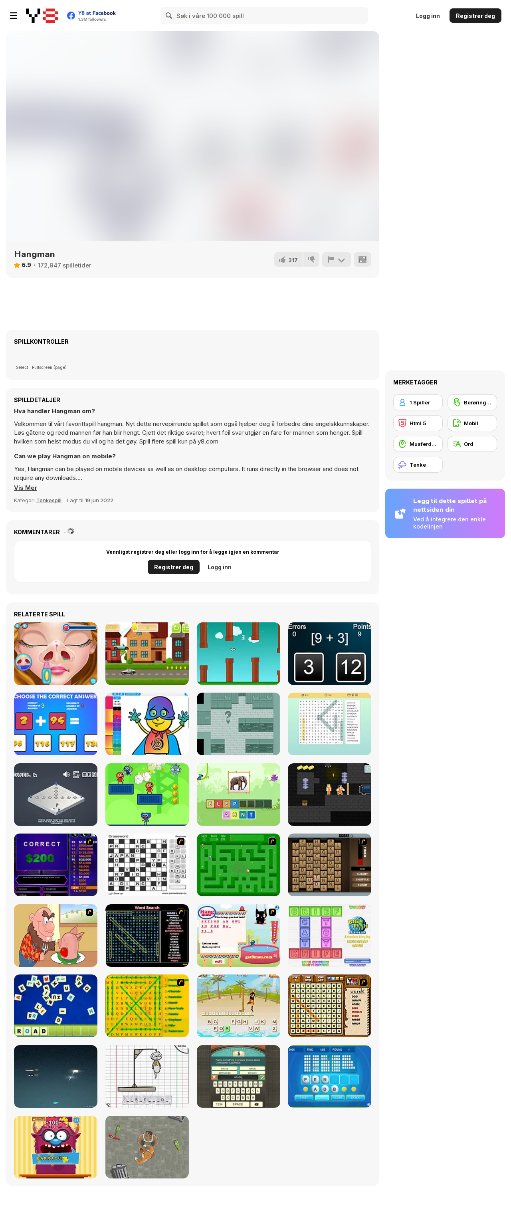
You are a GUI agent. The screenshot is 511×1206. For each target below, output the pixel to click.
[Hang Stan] (55, 935)
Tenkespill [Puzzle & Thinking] (48, 500)
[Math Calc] (329, 653)
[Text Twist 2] (329, 1076)
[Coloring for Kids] (147, 724)
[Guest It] (238, 1076)
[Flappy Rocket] (238, 653)
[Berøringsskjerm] (472, 402)
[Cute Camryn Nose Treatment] (55, 653)
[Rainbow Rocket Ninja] (147, 794)
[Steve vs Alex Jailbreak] (329, 794)
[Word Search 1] (147, 935)
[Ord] (472, 444)
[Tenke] (418, 465)
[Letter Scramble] (55, 1005)
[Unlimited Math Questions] (55, 724)
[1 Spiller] (418, 402)
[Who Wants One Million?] (55, 865)
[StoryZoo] (238, 794)
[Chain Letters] (329, 865)
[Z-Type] (55, 1076)
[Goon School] (147, 1147)
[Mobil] (472, 423)
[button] (25, 487)
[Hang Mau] (238, 935)
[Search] (169, 15)
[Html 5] (418, 423)
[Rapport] (336, 259)
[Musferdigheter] (418, 444)
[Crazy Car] (147, 653)
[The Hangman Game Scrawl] (147, 1076)
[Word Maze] (238, 865)
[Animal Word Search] (329, 1005)
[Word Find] (147, 1005)
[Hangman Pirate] (238, 1005)
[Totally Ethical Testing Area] (55, 794)
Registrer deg (475, 15)
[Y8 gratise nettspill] (42, 15)
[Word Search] (329, 724)
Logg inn (428, 15)
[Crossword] (147, 865)
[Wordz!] (329, 935)
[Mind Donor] (238, 724)
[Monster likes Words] (55, 1147)
